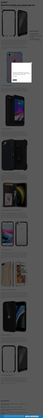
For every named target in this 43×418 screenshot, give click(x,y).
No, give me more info (34, 416)
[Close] (31, 63)
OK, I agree (27, 416)
